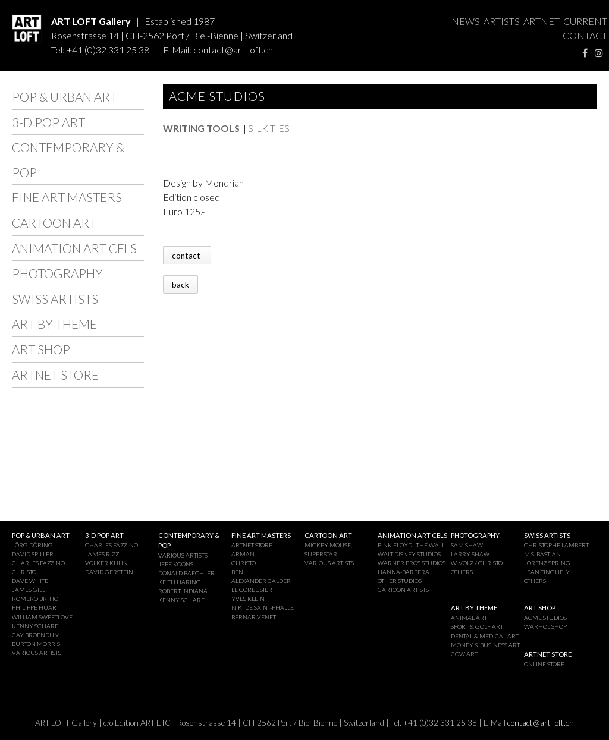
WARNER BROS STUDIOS (411, 562)
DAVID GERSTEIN (109, 571)
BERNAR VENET (253, 617)
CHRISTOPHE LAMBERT (556, 545)
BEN (237, 571)
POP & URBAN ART (64, 96)
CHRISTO (24, 571)
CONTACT (585, 35)
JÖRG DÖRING (32, 545)
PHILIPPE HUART (35, 607)
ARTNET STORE (55, 374)
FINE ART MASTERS (67, 197)
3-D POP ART (48, 122)
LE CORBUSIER (251, 589)
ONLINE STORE (544, 663)
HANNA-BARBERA (403, 571)
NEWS (465, 21)
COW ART (464, 653)
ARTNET (541, 21)
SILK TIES (269, 128)
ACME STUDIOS (545, 617)
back (180, 284)
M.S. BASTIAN (542, 554)
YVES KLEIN (248, 598)
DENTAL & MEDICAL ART (485, 636)
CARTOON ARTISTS (403, 589)
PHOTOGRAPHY (57, 273)
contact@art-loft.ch (233, 49)
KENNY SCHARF (35, 625)
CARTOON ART (54, 222)
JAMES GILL (28, 589)
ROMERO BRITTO (35, 598)
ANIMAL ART (469, 617)
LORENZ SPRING (547, 562)
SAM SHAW (467, 545)
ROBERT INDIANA (183, 590)
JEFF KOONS (175, 564)
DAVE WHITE (30, 580)
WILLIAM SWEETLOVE (42, 617)
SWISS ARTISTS (55, 298)
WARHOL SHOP (545, 626)
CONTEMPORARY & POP (68, 160)
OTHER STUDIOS (400, 580)
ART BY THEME (54, 323)
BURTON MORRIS (36, 643)
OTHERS (462, 571)
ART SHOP (41, 349)
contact (187, 255)
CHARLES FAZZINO (38, 562)
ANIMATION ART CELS (74, 248)
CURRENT (585, 21)
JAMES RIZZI (103, 554)
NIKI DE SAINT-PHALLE (262, 607)
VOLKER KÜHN (106, 562)
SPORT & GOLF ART (477, 626)
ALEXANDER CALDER (261, 580)
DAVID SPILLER (33, 554)
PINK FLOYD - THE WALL (411, 545)
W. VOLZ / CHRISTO (477, 562)
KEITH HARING (179, 581)
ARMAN (243, 554)
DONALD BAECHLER (186, 573)
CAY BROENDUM (36, 634)
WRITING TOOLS (201, 128)
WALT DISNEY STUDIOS (409, 554)
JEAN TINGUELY (547, 571)
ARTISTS (502, 21)
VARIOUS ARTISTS (36, 652)
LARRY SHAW (470, 554)
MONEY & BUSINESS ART (485, 644)
